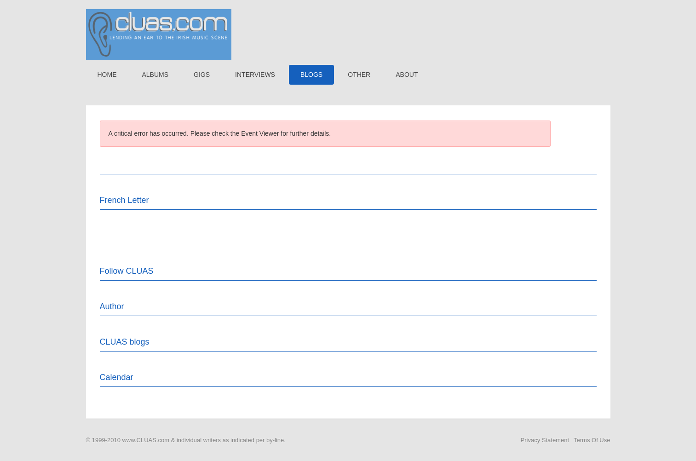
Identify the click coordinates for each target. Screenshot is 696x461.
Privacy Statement (545, 440)
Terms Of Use (592, 440)
